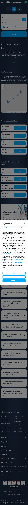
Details (14, 227)
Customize (13, 277)
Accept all (14, 280)
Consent (5, 227)
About (22, 227)
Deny (14, 273)
